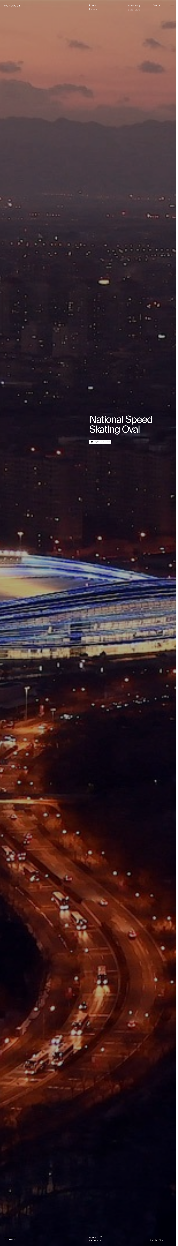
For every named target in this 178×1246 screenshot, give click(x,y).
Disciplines (94, 11)
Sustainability (134, 5)
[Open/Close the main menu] (172, 5)
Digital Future (134, 8)
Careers (131, 11)
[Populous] (13, 5)
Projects (93, 8)
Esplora (92, 5)
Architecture (95, 1240)
